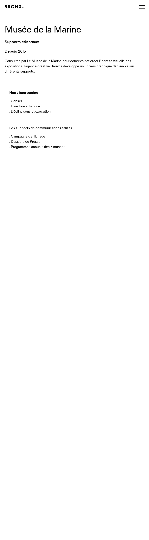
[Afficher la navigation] (142, 7)
